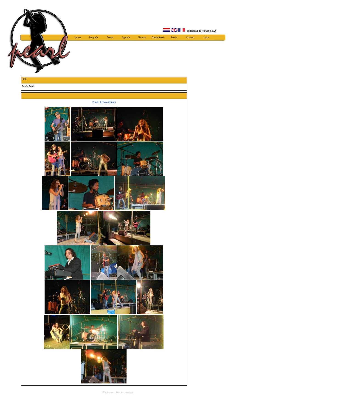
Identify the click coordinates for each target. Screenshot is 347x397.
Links (206, 37)
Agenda (126, 37)
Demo (110, 37)
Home (78, 37)
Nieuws (142, 37)
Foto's (174, 37)
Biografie (93, 37)
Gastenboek (158, 37)
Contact (190, 37)
